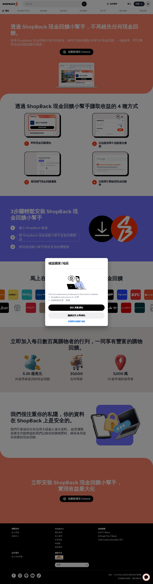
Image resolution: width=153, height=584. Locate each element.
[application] (146, 577)
